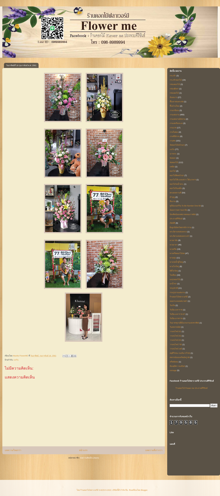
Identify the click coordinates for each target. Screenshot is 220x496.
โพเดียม (173, 275)
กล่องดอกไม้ (175, 84)
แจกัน (16, 360)
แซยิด (172, 167)
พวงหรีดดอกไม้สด (177, 253)
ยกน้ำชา (173, 284)
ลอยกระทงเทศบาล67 (178, 301)
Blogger (144, 490)
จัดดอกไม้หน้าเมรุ (177, 145)
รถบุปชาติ (174, 288)
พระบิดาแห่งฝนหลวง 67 (179, 236)
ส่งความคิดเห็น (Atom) (89, 458)
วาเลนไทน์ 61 (175, 331)
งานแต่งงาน (174, 115)
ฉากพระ (173, 154)
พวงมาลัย (174, 240)
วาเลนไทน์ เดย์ (176, 349)
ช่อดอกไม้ (174, 162)
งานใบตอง (174, 132)
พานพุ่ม (173, 258)
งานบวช (173, 128)
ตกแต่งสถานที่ (175, 193)
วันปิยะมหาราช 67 (177, 314)
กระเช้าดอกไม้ (176, 80)
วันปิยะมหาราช (176, 310)
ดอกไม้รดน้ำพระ (176, 184)
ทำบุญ (172, 197)
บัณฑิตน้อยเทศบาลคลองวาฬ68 (183, 214)
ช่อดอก (173, 158)
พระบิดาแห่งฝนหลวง (178, 232)
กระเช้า (173, 76)
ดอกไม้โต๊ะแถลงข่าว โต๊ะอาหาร (183, 180)
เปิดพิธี (172, 223)
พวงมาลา (173, 245)
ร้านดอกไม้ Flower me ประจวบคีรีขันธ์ (192, 388)
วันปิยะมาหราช (176, 318)
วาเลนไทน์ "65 (176, 344)
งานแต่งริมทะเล (176, 123)
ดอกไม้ (173, 171)
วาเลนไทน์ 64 (175, 340)
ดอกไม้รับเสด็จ (176, 188)
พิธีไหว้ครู (174, 271)
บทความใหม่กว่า (13, 450)
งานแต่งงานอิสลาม (177, 119)
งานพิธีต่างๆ (175, 136)
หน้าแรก (83, 450)
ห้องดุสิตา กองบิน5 (177, 366)
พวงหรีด (173, 249)
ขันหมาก (173, 97)
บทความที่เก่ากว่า (154, 450)
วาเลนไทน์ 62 (175, 336)
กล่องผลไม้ (174, 93)
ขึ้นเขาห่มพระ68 (176, 101)
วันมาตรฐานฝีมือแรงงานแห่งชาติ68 (184, 323)
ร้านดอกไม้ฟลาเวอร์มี (179, 297)
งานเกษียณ (174, 110)
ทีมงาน (173, 201)
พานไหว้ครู (174, 266)
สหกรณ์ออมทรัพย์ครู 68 (180, 357)
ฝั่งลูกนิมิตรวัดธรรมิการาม (180, 227)
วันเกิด (172, 305)
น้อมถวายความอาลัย (178, 210)
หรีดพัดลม (174, 362)
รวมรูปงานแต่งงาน (177, 292)
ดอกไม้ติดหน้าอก (177, 175)
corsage (173, 370)
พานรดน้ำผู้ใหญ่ (176, 262)
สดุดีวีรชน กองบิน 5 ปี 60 (180, 353)
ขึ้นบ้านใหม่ (174, 106)
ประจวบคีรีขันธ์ (176, 219)
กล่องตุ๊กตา (174, 89)
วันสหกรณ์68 (175, 327)
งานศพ (172, 141)
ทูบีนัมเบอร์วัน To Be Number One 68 (185, 206)
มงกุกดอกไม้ (175, 279)
